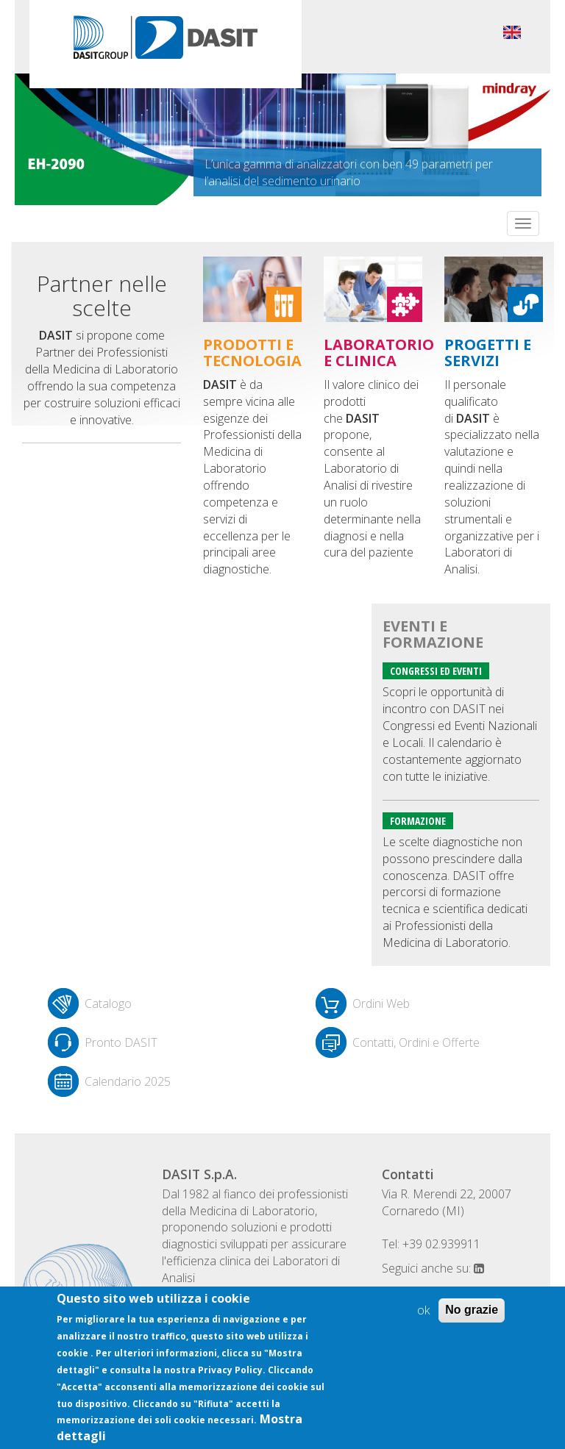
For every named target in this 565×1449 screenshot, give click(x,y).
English (512, 32)
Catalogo (108, 1003)
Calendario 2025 (128, 1081)
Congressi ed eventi (436, 671)
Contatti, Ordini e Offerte (416, 1042)
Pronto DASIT (121, 1042)
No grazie (471, 1309)
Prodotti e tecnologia (252, 352)
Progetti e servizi (487, 352)
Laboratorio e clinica (379, 352)
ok (423, 1310)
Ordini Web (381, 1003)
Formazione (418, 821)
